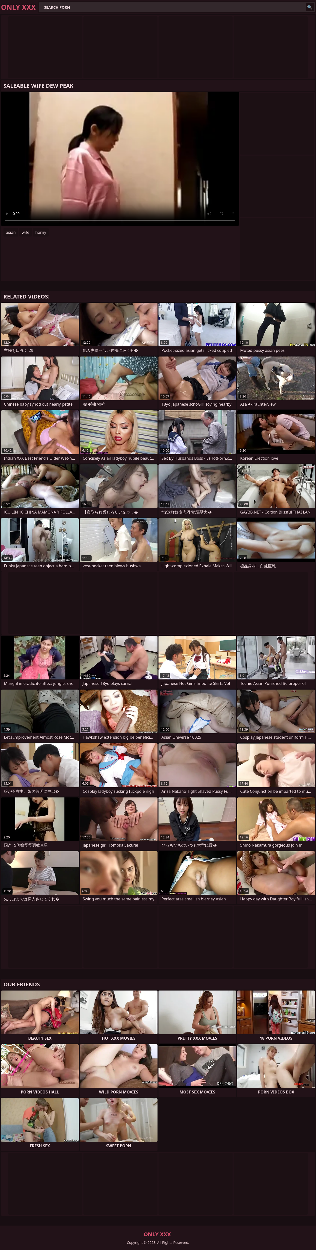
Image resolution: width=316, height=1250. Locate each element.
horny (40, 232)
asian (11, 232)
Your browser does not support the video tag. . (120, 159)
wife (25, 232)
